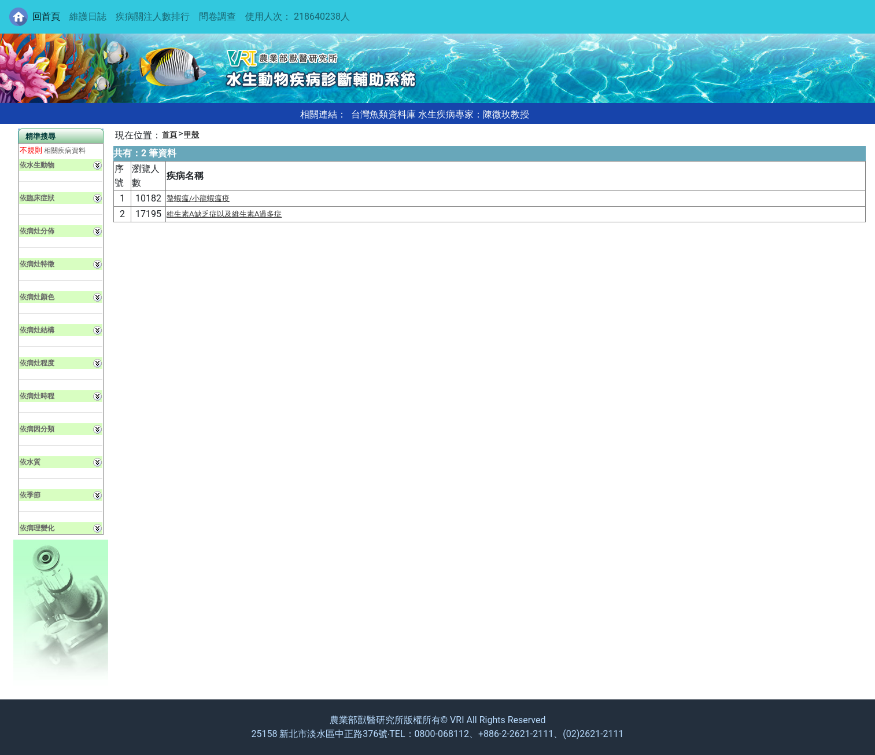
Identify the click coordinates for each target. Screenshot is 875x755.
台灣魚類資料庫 (383, 114)
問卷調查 (217, 16)
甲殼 (191, 134)
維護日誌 (87, 16)
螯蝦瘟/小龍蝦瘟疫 (198, 198)
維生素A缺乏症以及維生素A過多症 (224, 214)
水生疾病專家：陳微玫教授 (473, 114)
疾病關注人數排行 (153, 16)
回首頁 (46, 16)
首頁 (169, 134)
